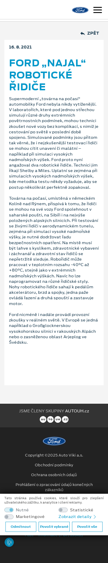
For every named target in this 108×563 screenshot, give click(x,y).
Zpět (89, 33)
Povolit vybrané (54, 526)
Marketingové (30, 516)
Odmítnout (21, 526)
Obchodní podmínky (54, 465)
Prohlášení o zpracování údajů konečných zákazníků (54, 487)
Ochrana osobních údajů (54, 475)
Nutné (22, 510)
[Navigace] (97, 10)
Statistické (81, 510)
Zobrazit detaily (77, 516)
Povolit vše (87, 526)
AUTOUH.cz (77, 411)
